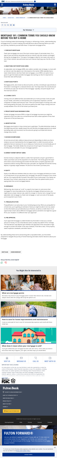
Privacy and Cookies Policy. (23, 450)
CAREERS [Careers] (5, 406)
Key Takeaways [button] (28, 30)
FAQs (21, 422)
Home (4, 17)
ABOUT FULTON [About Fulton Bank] (7, 403)
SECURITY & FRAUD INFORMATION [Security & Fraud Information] (13, 392)
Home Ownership (20, 17)
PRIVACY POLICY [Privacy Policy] (7, 401)
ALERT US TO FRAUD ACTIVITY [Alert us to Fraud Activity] (10, 395)
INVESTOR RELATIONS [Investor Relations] (8, 398)
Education (11, 17)
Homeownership (16, 252)
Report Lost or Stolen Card (11, 411)
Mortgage (5, 252)
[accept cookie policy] (28, 454)
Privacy (30, 422)
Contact (40, 422)
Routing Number (9, 422)
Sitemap (50, 422)
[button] (2, 5)
